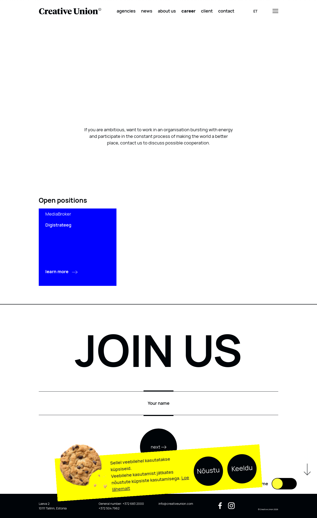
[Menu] (275, 11)
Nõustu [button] (208, 483)
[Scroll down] (307, 487)
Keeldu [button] (242, 481)
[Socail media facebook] (220, 507)
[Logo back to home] (70, 11)
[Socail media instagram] (231, 507)
